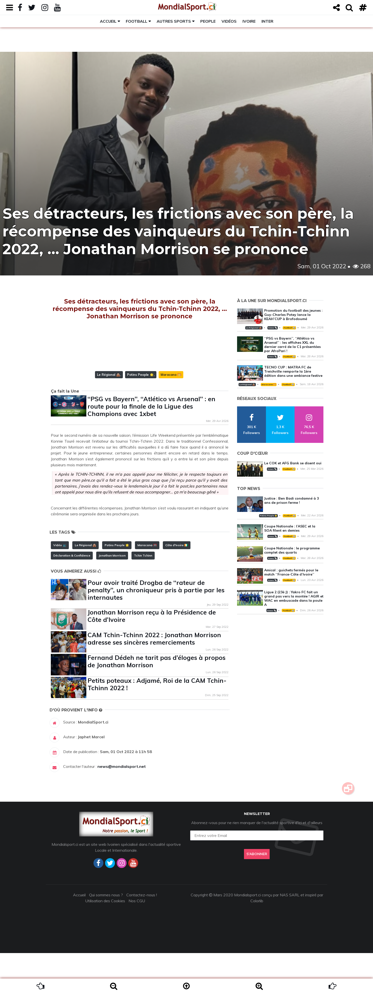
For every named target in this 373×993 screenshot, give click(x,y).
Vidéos (229, 21)
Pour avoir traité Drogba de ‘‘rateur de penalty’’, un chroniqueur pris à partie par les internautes (156, 630)
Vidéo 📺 (59, 585)
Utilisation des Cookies (105, 940)
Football (136, 21)
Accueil (108, 21)
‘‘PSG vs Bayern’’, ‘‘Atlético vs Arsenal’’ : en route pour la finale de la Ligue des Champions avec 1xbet (151, 446)
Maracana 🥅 (171, 414)
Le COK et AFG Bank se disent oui (292, 463)
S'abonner (256, 894)
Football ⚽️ (289, 327)
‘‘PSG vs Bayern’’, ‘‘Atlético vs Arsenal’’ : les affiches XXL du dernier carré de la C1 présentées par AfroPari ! (292, 344)
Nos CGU (137, 940)
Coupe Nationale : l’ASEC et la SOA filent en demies (289, 528)
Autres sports (174, 21)
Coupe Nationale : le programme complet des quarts (292, 550)
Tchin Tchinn (143, 595)
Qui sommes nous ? (106, 934)
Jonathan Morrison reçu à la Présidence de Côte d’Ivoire (152, 655)
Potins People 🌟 (140, 414)
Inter (267, 21)
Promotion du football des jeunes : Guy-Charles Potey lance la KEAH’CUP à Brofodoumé (293, 314)
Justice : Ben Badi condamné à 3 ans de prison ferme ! (291, 500)
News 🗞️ (272, 327)
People (208, 21)
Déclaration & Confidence (71, 595)
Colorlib (256, 940)
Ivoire (249, 21)
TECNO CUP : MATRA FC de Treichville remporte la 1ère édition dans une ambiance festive (293, 371)
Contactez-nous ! (141, 934)
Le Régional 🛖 (108, 414)
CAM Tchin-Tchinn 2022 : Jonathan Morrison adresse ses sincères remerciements (154, 678)
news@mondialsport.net (121, 806)
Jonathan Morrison (112, 595)
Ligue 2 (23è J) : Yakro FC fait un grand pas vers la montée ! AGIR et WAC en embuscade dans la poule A (293, 598)
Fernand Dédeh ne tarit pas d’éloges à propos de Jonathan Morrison (156, 701)
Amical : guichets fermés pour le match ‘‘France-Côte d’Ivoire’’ (291, 572)
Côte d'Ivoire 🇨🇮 (176, 585)
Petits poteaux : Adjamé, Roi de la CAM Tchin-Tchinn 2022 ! (157, 724)
